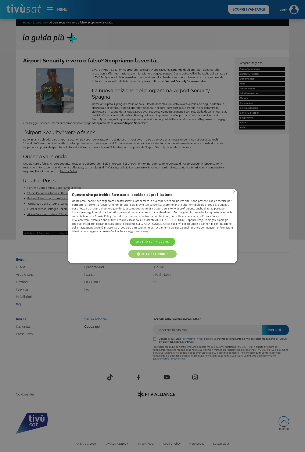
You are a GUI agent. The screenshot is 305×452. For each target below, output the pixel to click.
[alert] (152, 226)
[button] (152, 254)
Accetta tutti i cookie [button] (152, 241)
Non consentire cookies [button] (234, 192)
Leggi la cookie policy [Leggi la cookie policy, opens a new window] (141, 231)
